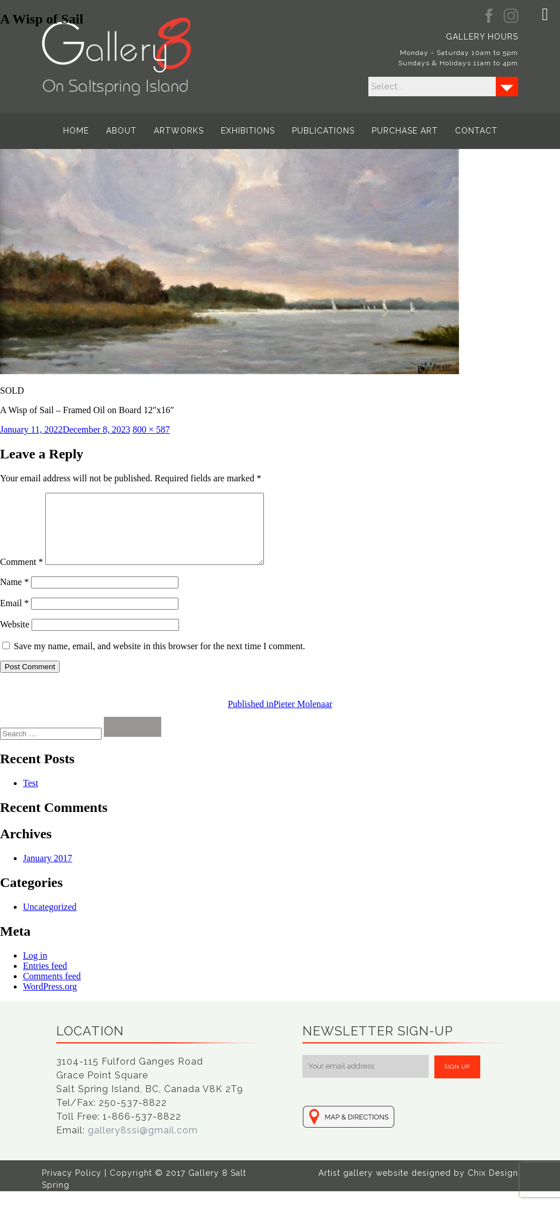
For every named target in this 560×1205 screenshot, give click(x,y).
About (122, 130)
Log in (35, 969)
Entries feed (45, 979)
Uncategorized (49, 920)
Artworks (179, 130)
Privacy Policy (72, 1186)
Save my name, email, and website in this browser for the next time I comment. (159, 660)
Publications (322, 130)
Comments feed (52, 990)
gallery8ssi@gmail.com (143, 1144)
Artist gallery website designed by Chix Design (418, 1186)
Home (78, 130)
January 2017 (47, 872)
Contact (474, 130)
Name (14, 595)
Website (14, 638)
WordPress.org (50, 1000)
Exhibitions (248, 130)
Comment (21, 575)
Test (30, 797)
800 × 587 (151, 429)
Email (14, 617)
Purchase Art (404, 130)
